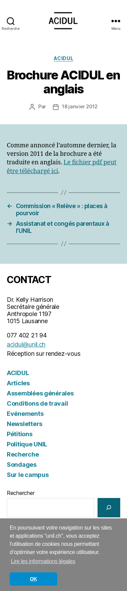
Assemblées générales (40, 393)
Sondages (22, 464)
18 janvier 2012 (80, 106)
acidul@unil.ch (26, 344)
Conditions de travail (37, 403)
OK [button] (33, 578)
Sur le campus (28, 474)
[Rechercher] (109, 507)
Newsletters (24, 423)
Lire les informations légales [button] (43, 561)
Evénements (25, 413)
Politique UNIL (27, 444)
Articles (18, 383)
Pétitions (20, 434)
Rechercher (20, 493)
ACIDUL (63, 58)
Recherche (23, 454)
